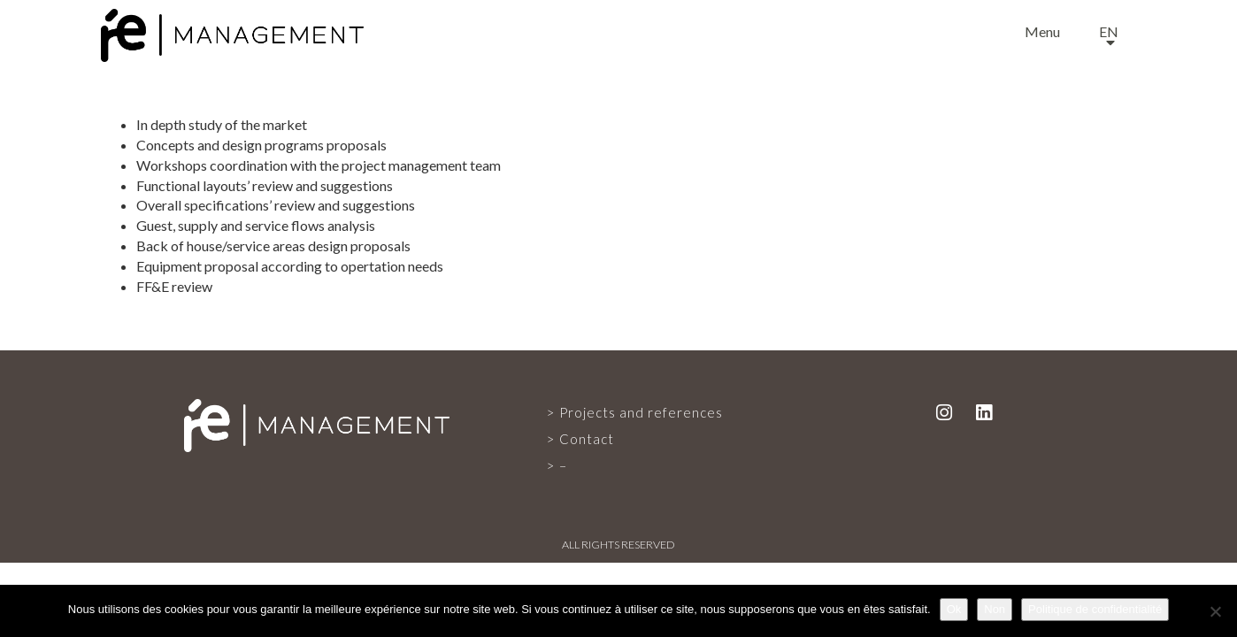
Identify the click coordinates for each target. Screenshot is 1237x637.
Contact (586, 439)
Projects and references (641, 412)
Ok (954, 609)
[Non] (1215, 611)
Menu (1042, 31)
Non (994, 609)
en (1108, 31)
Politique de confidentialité (1095, 609)
